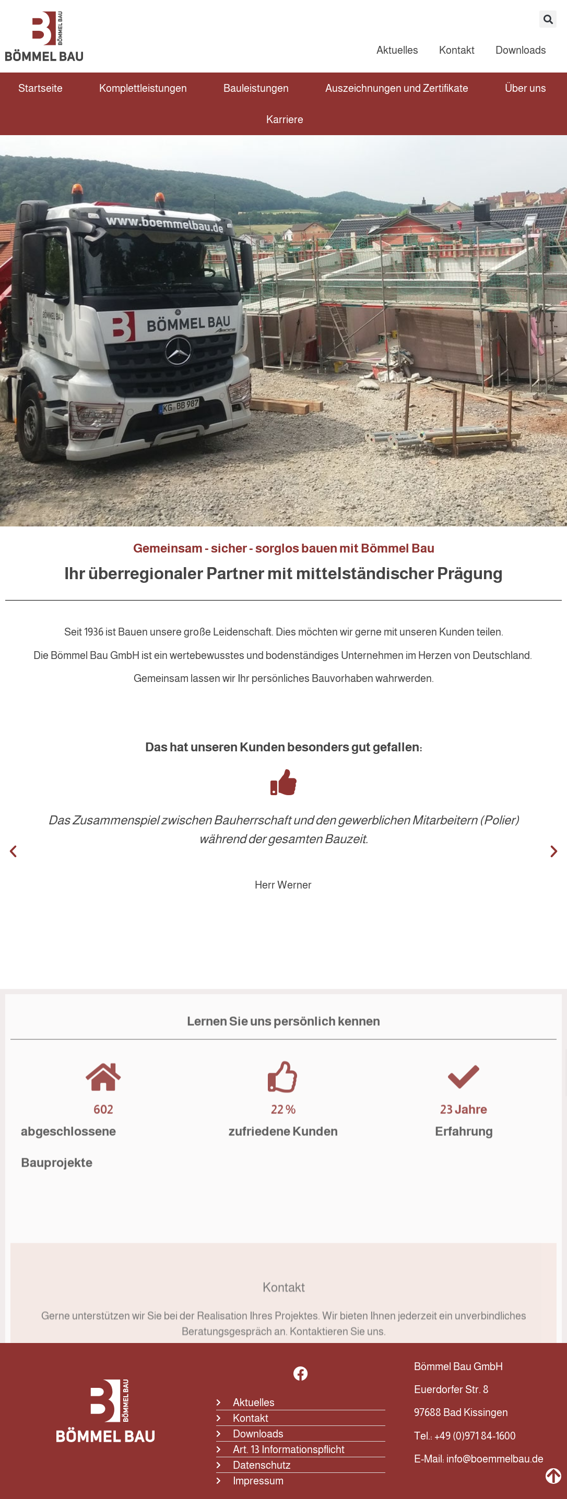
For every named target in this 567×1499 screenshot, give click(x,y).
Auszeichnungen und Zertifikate (396, 88)
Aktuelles (397, 50)
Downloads (520, 50)
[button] (548, 19)
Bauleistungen (256, 88)
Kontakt (457, 50)
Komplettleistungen (143, 88)
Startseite (40, 88)
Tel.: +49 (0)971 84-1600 (465, 1436)
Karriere (284, 119)
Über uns (525, 88)
